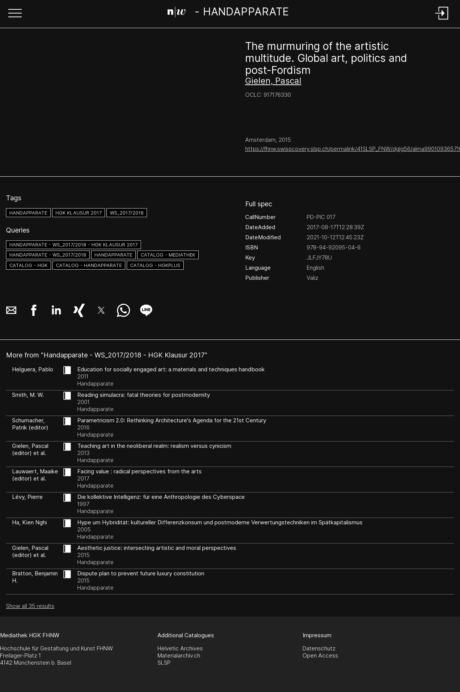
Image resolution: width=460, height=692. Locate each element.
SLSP (164, 662)
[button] (15, 14)
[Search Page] (228, 13)
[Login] (442, 20)
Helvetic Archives (180, 648)
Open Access (320, 655)
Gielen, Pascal (273, 81)
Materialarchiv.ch (178, 655)
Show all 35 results (30, 605)
